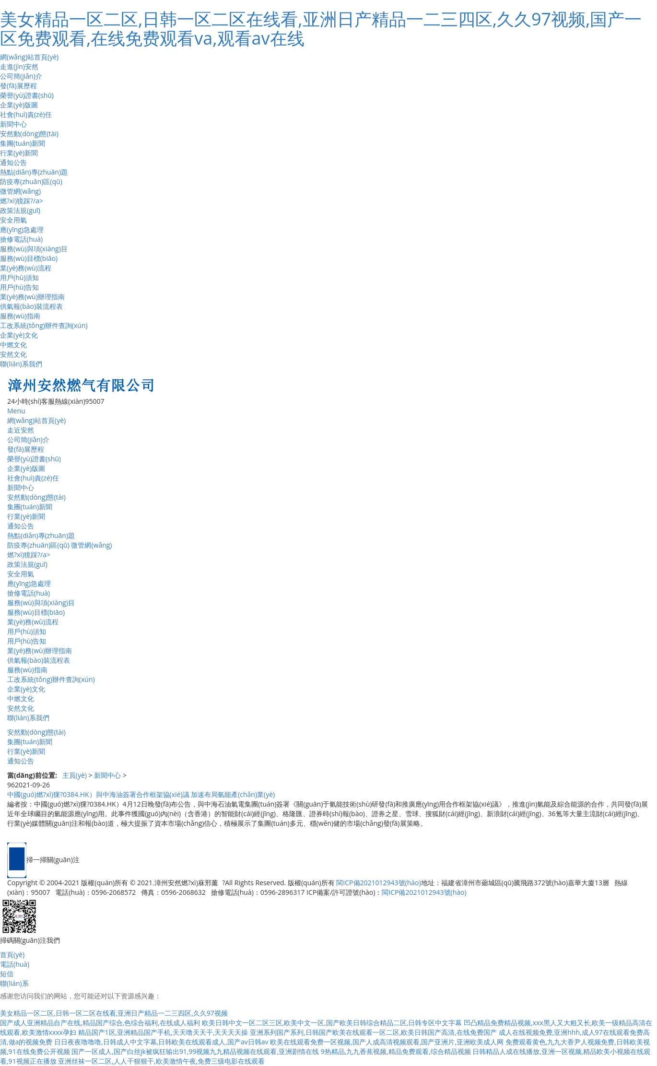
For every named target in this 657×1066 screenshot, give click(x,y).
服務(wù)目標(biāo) (29, 258)
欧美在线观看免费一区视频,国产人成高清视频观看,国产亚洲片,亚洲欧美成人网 (387, 1041)
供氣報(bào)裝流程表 (31, 306)
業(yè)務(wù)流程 (25, 267)
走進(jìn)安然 (19, 66)
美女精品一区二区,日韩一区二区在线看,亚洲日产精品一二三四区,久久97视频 (114, 1013)
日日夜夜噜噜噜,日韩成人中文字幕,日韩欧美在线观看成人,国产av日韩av (161, 1041)
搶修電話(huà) (21, 239)
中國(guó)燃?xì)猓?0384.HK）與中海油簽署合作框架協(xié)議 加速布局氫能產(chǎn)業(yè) (141, 794)
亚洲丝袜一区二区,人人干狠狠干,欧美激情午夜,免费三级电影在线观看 (161, 1061)
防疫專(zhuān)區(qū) (31, 181)
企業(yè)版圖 (19, 104)
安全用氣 (13, 219)
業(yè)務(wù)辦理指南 (32, 296)
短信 (6, 973)
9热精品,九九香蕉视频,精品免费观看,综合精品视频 (396, 1051)
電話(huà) (14, 964)
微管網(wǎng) (20, 191)
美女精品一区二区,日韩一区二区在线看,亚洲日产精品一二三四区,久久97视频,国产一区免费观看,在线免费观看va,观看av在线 (321, 28)
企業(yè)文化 (19, 335)
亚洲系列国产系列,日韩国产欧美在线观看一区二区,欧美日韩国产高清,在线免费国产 (373, 1032)
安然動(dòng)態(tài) (29, 133)
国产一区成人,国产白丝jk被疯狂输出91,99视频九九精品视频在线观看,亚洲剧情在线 (195, 1051)
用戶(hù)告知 (19, 287)
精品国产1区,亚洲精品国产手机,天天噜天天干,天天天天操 (163, 1032)
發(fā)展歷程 (18, 85)
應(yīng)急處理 (22, 229)
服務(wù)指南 (20, 315)
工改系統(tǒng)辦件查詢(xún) (44, 325)
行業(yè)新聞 (19, 152)
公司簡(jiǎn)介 (21, 76)
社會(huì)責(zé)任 (26, 114)
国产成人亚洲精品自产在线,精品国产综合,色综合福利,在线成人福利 (100, 1022)
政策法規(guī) (20, 210)
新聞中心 (13, 124)
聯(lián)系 (14, 983)
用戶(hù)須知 (19, 277)
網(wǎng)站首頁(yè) (29, 56)
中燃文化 (13, 344)
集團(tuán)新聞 (22, 143)
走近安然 (20, 429)
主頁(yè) (74, 775)
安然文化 (13, 354)
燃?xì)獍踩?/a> (21, 200)
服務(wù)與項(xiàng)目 (34, 248)
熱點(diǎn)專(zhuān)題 (34, 171)
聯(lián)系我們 (21, 363)
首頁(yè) (12, 954)
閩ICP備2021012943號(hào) (378, 882)
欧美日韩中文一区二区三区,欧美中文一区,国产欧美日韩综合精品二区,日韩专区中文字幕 (332, 1022)
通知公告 (13, 162)
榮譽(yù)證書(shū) (27, 95)
